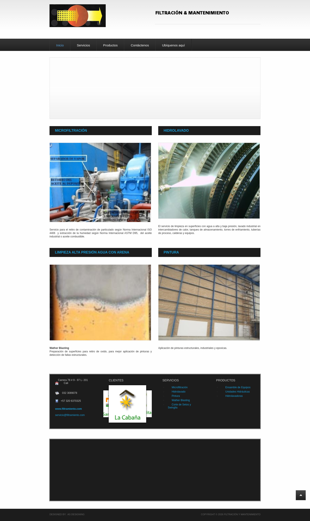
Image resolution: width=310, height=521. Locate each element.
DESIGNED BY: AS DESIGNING (67, 514)
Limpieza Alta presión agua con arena (92, 252)
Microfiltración (71, 130)
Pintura (171, 252)
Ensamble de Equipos (238, 387)
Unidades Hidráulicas (237, 391)
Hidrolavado (176, 130)
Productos (110, 45)
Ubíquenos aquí (173, 45)
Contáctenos (140, 45)
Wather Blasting (181, 400)
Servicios (83, 45)
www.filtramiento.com (68, 408)
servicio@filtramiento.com (70, 415)
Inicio (60, 45)
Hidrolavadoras (234, 395)
